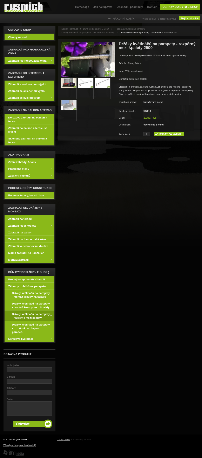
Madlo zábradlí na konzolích (30, 252)
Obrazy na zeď (30, 37)
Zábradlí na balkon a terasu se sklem (30, 129)
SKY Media (13, 453)
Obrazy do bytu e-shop (180, 6)
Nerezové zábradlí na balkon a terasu (30, 119)
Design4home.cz (23, 7)
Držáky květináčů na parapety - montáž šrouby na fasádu (32, 294)
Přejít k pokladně (189, 18)
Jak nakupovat (102, 6)
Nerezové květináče (30, 338)
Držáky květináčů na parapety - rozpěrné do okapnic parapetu (32, 328)
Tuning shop (63, 439)
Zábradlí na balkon (30, 232)
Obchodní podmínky (130, 6)
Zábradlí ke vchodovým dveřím (30, 245)
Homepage (82, 6)
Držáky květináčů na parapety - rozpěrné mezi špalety (32, 315)
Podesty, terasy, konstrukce (30, 195)
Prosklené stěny (30, 168)
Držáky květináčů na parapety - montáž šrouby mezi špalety (32, 305)
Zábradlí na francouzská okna (30, 60)
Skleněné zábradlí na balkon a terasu (30, 140)
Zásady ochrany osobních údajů (19, 445)
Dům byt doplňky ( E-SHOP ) (97, 29)
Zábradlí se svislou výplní (30, 97)
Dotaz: (10, 399)
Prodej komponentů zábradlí (30, 279)
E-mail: (11, 376)
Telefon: (11, 388)
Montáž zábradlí (30, 259)
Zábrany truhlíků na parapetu (30, 286)
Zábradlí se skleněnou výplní (30, 90)
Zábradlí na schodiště (30, 225)
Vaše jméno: (14, 365)
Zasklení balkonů (30, 175)
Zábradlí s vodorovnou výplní (30, 84)
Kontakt (152, 6)
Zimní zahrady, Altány (30, 161)
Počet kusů (124, 134)
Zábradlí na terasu (30, 218)
